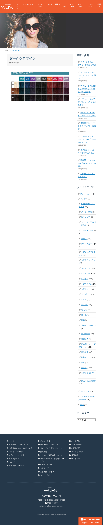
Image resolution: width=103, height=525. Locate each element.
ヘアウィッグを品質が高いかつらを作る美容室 (87, 102)
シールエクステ (46, 465)
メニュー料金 (45, 441)
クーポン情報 (86, 212)
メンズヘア (85, 294)
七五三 (84, 299)
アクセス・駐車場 (16, 452)
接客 (83, 320)
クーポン (64, 5)
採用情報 (74, 455)
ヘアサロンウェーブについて (20, 445)
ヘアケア (84, 279)
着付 (82, 405)
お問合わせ (99, 5)
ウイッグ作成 (45, 475)
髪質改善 (43, 452)
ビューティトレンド (16, 466)
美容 (83, 362)
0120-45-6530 (90, 521)
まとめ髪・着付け (47, 472)
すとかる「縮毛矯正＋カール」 (52, 455)
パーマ (84, 239)
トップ (11, 441)
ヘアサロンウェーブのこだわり (21, 448)
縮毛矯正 (84, 352)
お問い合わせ (76, 445)
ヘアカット (85, 268)
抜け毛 (84, 315)
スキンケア (85, 217)
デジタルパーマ (87, 230)
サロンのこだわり (40, 5)
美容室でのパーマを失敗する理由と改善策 (87, 126)
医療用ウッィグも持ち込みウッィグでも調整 (87, 163)
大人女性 (84, 305)
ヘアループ (44, 468)
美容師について (87, 373)
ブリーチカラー (87, 244)
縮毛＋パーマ (86, 357)
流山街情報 (85, 334)
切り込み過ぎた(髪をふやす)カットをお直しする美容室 (87, 89)
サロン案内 (72, 5)
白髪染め (84, 339)
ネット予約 (80, 5)
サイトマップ (76, 459)
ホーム (17, 6)
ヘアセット (85, 289)
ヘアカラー (85, 273)
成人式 (84, 310)
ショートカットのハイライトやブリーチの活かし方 (87, 139)
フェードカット (86, 194)
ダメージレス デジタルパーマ (51, 448)
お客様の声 (75, 448)
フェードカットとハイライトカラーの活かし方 (87, 75)
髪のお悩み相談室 (88, 381)
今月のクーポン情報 (16, 455)
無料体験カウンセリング (49, 445)
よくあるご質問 (77, 452)
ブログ (82, 199)
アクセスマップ (90, 5)
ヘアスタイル (26, 4)
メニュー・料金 (52, 4)
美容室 (84, 368)
